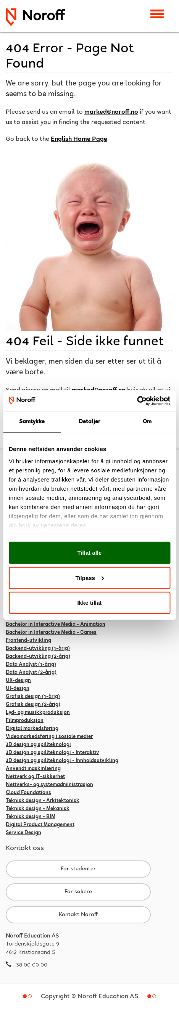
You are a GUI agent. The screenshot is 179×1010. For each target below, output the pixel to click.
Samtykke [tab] (32, 422)
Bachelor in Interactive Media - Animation (55, 624)
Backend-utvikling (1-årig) (38, 648)
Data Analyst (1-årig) (31, 664)
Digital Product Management (40, 825)
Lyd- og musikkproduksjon (38, 712)
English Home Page (79, 139)
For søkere (78, 892)
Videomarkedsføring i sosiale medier (49, 736)
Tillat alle (89, 552)
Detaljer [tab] (90, 422)
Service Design (23, 833)
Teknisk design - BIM (30, 817)
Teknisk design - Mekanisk (37, 809)
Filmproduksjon (25, 720)
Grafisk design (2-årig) (33, 704)
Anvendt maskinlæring (33, 769)
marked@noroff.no (111, 112)
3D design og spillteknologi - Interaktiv (52, 752)
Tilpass (90, 577)
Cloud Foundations (28, 793)
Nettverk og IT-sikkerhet (35, 777)
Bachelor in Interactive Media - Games (51, 632)
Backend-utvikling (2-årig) (38, 656)
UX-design (18, 680)
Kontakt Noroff (78, 915)
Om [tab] (147, 422)
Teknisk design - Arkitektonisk (42, 801)
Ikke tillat (89, 602)
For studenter (78, 869)
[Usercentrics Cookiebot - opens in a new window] (136, 401)
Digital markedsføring (32, 728)
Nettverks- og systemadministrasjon (49, 785)
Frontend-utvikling (28, 640)
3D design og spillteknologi (38, 744)
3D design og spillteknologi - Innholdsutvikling (62, 761)
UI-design (17, 688)
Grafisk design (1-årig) (33, 696)
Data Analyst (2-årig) (31, 672)
